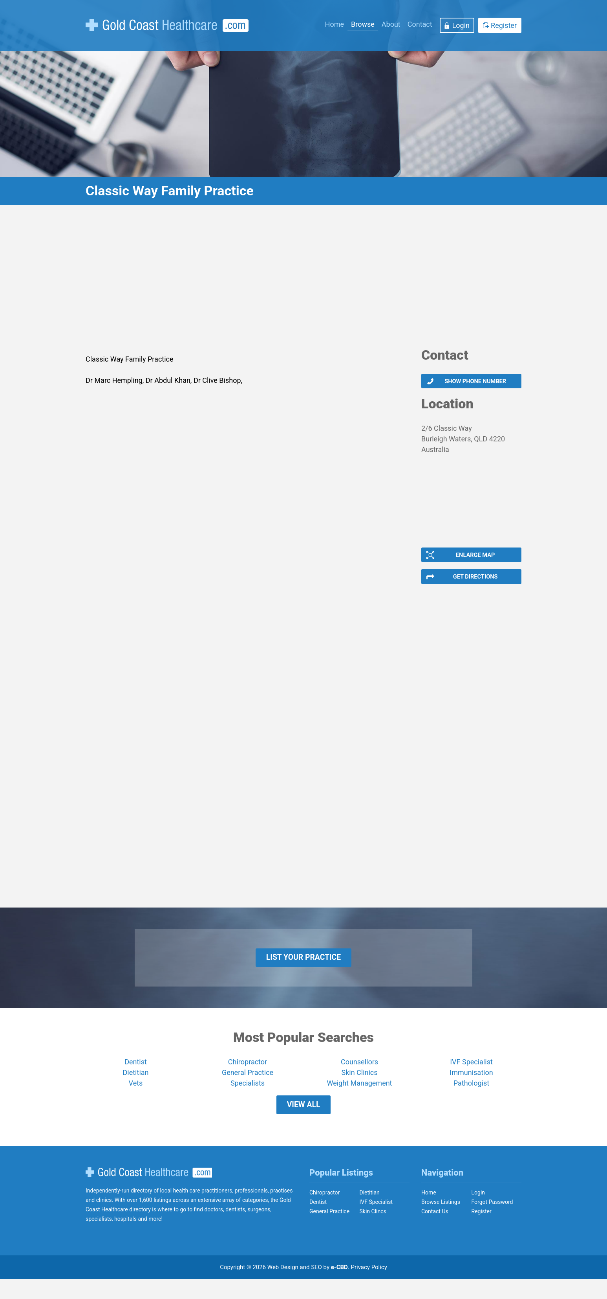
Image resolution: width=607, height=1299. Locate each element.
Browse (363, 24)
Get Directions (475, 583)
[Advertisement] (303, 281)
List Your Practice (303, 969)
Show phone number (474, 382)
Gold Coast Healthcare (149, 1192)
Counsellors (359, 1076)
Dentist (135, 1076)
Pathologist (471, 1097)
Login (461, 25)
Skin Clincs (373, 1231)
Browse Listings (440, 1222)
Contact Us (434, 1231)
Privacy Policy (369, 1287)
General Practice (247, 1086)
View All (303, 1121)
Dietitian (136, 1086)
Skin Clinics (359, 1086)
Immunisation (471, 1086)
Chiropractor (247, 1076)
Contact (420, 24)
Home (334, 24)
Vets (136, 1097)
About (391, 24)
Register (504, 25)
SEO (316, 1287)
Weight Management (359, 1097)
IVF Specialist (471, 1076)
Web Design (282, 1287)
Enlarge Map (474, 558)
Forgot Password (492, 1222)
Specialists (247, 1097)
